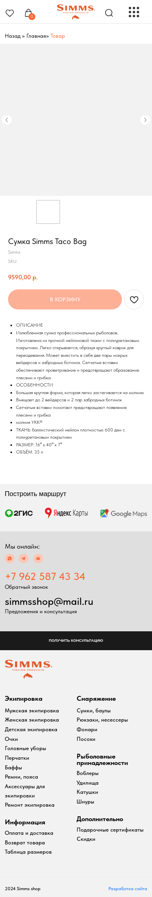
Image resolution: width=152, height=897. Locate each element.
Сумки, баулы (94, 710)
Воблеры (88, 773)
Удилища (88, 782)
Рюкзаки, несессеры (102, 719)
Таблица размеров (28, 851)
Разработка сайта (127, 888)
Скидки (86, 838)
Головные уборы (25, 748)
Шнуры (85, 801)
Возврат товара (25, 842)
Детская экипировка (31, 729)
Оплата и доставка (29, 832)
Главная (36, 35)
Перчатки (17, 757)
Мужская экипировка (32, 710)
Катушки (87, 791)
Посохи (86, 738)
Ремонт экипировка (30, 804)
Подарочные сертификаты (110, 829)
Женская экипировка (32, 719)
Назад (12, 35)
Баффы (13, 767)
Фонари (87, 729)
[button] (76, 640)
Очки (11, 738)
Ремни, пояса (21, 776)
